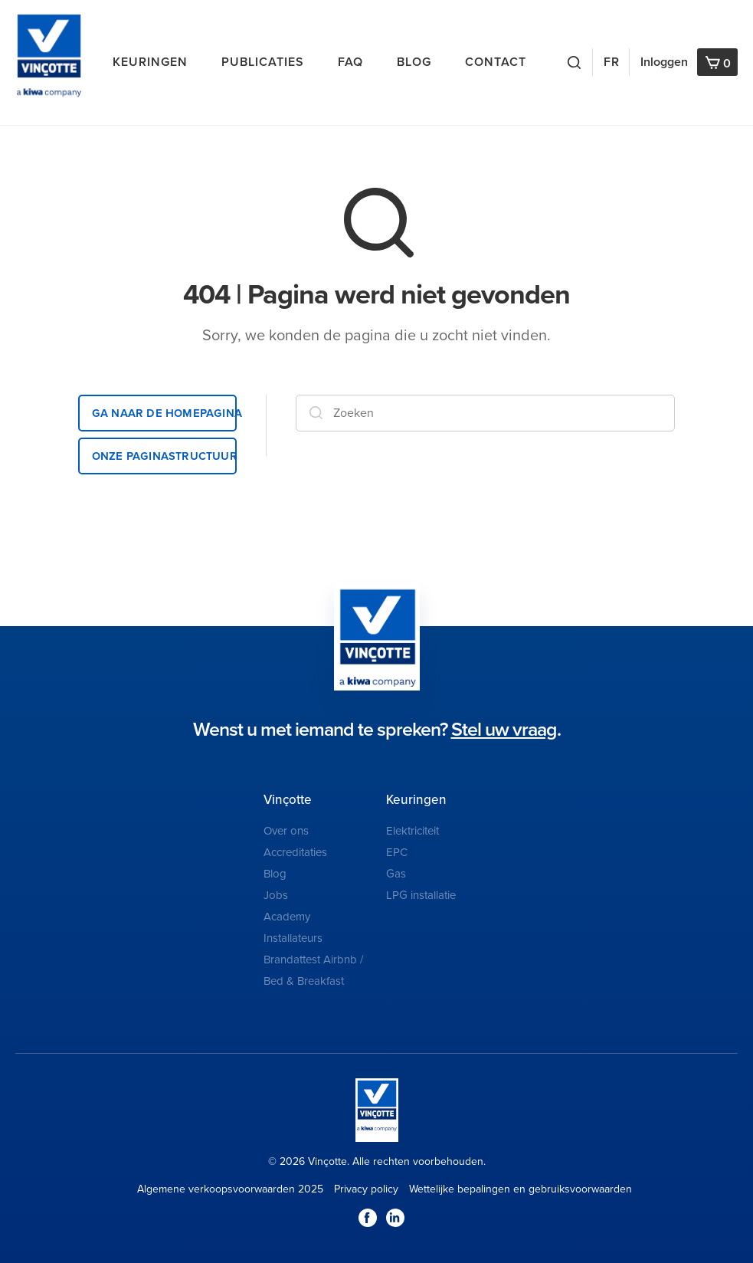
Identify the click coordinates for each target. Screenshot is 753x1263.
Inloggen (664, 62)
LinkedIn (395, 1218)
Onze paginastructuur (164, 456)
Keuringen (150, 62)
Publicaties (262, 62)
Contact (495, 62)
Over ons (286, 831)
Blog (414, 62)
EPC (397, 852)
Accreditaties (295, 852)
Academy (287, 916)
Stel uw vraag (504, 729)
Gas (396, 874)
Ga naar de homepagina (164, 413)
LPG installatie (421, 895)
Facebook (367, 1218)
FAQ (350, 62)
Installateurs (293, 938)
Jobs (276, 895)
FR (612, 62)
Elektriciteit (412, 831)
